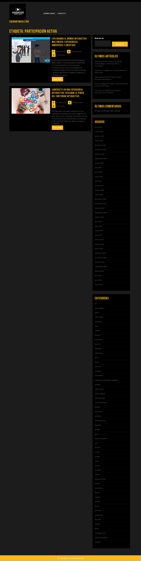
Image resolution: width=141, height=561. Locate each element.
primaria (98, 511)
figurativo (98, 425)
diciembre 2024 (100, 199)
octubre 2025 (99, 154)
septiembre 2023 (101, 267)
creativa (98, 385)
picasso (97, 502)
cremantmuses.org (19, 21)
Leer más (57, 79)
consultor (98, 371)
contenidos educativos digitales (106, 380)
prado (97, 506)
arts (96, 326)
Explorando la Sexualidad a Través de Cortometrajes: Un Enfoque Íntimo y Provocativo (108, 63)
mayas (97, 457)
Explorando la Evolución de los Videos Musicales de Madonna (108, 78)
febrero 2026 (99, 136)
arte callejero (99, 308)
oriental (97, 497)
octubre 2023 (99, 262)
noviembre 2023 (101, 258)
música (97, 484)
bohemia (98, 349)
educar (97, 407)
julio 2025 (98, 168)
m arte (97, 452)
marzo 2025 (99, 186)
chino (97, 362)
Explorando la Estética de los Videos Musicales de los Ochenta (108, 91)
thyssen (97, 524)
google (97, 430)
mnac (97, 461)
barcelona (98, 340)
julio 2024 (98, 222)
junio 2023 (98, 280)
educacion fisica (101, 403)
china (97, 358)
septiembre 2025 (101, 159)
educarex (98, 412)
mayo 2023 (99, 285)
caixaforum (99, 353)
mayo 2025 (99, 177)
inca (96, 443)
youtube (98, 542)
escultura (98, 416)
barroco (98, 344)
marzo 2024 (99, 240)
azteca (97, 331)
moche (97, 466)
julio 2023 (98, 276)
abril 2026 (98, 127)
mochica (98, 470)
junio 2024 (98, 226)
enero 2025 (99, 195)
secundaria (99, 515)
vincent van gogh (101, 538)
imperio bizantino (101, 439)
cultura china (99, 389)
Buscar (120, 44)
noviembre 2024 (101, 204)
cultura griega (100, 398)
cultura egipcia (100, 394)
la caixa (97, 448)
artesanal (98, 322)
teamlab (98, 520)
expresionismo (100, 421)
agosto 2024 (99, 217)
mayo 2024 (99, 231)
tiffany (97, 529)
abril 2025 (98, 181)
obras (97, 493)
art (96, 304)
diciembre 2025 (100, 145)
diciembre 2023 (100, 253)
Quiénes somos (49, 13)
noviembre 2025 (101, 150)
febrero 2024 (99, 244)
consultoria (99, 376)
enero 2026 (99, 141)
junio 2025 (98, 172)
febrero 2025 (99, 190)
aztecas (98, 335)
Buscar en (99, 38)
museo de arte (100, 479)
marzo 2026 (99, 132)
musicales (98, 488)
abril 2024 (98, 235)
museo (97, 475)
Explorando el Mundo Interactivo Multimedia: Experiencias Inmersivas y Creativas (69, 42)
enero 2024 (99, 249)
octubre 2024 (99, 208)
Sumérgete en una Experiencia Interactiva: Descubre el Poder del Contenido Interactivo (68, 93)
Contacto (62, 13)
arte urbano (99, 317)
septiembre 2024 (101, 213)
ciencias (98, 367)
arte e (97, 313)
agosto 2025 (99, 163)
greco (97, 434)
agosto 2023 (99, 271)
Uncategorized (100, 533)
